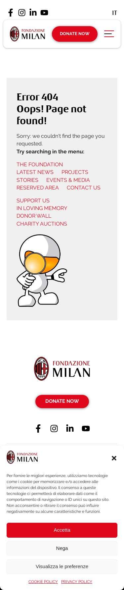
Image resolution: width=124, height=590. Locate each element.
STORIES (27, 180)
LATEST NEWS (35, 172)
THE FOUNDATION (40, 164)
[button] (114, 458)
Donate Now (75, 33)
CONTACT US (84, 188)
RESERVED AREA (38, 188)
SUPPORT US (33, 200)
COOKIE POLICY (43, 581)
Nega (62, 548)
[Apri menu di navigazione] (109, 35)
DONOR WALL (34, 216)
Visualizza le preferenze (62, 566)
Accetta (62, 530)
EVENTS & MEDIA (68, 180)
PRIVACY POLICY (76, 581)
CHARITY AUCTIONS (42, 224)
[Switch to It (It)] (114, 13)
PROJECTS (75, 172)
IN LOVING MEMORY (42, 208)
